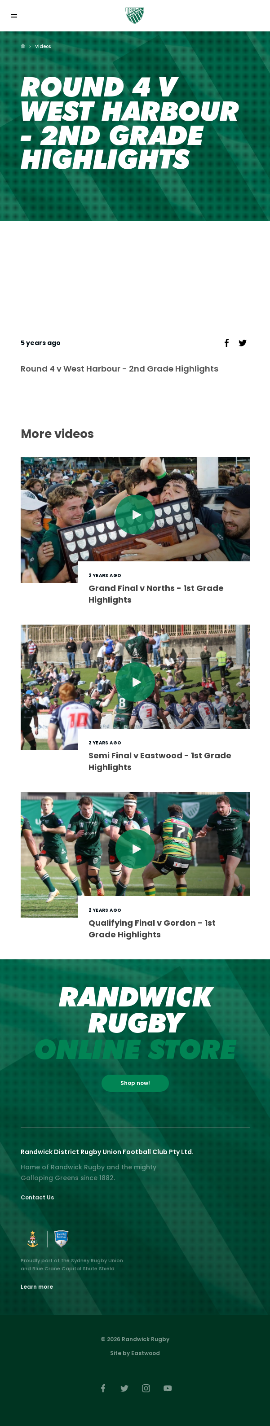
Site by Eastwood (135, 1353)
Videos (43, 46)
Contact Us (37, 1197)
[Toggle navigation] (13, 15)
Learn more (37, 1286)
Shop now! (135, 1083)
